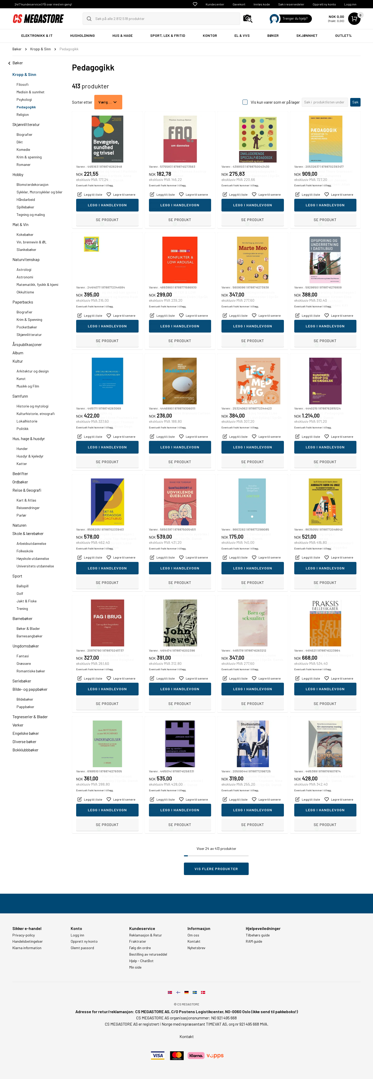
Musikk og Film (28, 386)
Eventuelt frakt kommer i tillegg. (95, 208)
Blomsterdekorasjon (32, 184)
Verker (17, 724)
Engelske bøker (25, 733)
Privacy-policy (23, 935)
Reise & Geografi (26, 490)
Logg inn (350, 4)
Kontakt (194, 941)
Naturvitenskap (26, 259)
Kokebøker (25, 234)
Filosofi (22, 84)
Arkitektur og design (33, 371)
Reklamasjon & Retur (145, 935)
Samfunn (20, 395)
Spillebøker (25, 207)
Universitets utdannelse (35, 566)
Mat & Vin (20, 224)
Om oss (193, 935)
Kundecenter (215, 4)
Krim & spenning (29, 157)
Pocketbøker (27, 327)
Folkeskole (25, 551)
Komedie (23, 149)
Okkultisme (25, 292)
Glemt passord (82, 948)
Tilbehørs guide (258, 935)
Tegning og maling (31, 214)
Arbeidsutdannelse (31, 543)
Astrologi (24, 269)
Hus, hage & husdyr (28, 438)
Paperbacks (22, 301)
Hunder (22, 448)
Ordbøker (20, 481)
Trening (22, 608)
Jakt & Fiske (27, 601)
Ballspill (22, 586)
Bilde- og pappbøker (29, 689)
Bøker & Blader (28, 628)
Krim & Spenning (29, 319)
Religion (23, 114)
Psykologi (24, 99)
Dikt (20, 142)
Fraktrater (137, 941)
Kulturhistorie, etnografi (36, 413)
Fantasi (23, 656)
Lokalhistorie (27, 421)
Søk (355, 102)
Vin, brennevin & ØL (32, 242)
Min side (135, 967)
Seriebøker (21, 680)
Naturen (19, 525)
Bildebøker (25, 699)
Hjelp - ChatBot (141, 961)
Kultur (17, 360)
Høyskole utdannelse (33, 558)
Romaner (24, 164)
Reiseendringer (28, 507)
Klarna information (26, 948)
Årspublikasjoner (27, 344)
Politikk (22, 428)
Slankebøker (26, 249)
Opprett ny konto (324, 4)
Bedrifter (20, 473)
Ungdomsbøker (25, 645)
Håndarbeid (26, 199)
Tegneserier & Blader (30, 716)
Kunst (21, 378)
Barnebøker (22, 618)
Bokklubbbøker (25, 749)
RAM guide (254, 941)
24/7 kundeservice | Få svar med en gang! (43, 4)
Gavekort (239, 4)
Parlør (21, 515)
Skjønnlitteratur (26, 124)
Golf (20, 593)
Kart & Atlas (26, 500)
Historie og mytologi (32, 406)
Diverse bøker (24, 741)
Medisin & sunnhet (31, 92)
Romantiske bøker (31, 671)
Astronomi (25, 277)
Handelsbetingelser (27, 941)
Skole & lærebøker (28, 533)
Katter (22, 463)
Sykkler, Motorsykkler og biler (39, 192)
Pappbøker (25, 706)
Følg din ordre (140, 948)
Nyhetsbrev (196, 948)
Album (17, 352)
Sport (17, 575)
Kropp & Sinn (24, 74)
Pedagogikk (26, 107)
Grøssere (24, 663)
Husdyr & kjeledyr (30, 456)
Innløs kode (262, 4)
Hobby (17, 174)
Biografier (24, 134)
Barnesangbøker (29, 636)
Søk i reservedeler (291, 4)
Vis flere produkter (216, 868)
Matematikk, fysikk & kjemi (37, 284)
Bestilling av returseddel (148, 954)
